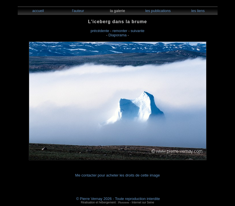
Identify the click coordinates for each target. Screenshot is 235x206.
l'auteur (77, 11)
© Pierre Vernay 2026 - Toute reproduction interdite (118, 199)
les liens (197, 11)
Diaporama (118, 35)
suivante (137, 31)
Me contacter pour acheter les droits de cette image (117, 175)
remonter (120, 31)
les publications (157, 11)
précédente (100, 31)
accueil (37, 11)
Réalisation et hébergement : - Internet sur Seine (117, 202)
